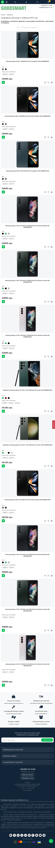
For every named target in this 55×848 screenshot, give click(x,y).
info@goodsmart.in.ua (45, 7)
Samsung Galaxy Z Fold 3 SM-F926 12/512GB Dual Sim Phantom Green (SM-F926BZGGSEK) (27, 610)
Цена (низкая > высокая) (29, 27)
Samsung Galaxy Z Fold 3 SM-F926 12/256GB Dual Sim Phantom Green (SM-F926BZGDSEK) (27, 281)
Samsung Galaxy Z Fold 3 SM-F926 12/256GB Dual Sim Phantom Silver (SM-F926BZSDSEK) (27, 336)
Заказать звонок (27, 775)
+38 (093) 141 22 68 (46, 5)
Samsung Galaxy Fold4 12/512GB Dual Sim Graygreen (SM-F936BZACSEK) (27, 171)
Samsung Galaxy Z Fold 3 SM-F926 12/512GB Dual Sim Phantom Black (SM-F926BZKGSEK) (27, 555)
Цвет (3, 67)
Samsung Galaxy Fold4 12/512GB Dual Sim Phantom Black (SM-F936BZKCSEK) (27, 500)
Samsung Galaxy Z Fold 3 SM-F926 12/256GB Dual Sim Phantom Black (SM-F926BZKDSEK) (27, 226)
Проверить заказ (27, 778)
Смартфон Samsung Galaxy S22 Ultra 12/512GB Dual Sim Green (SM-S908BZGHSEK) (27, 390)
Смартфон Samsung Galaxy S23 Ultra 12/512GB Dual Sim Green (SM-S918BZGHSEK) (27, 445)
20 (17, 27)
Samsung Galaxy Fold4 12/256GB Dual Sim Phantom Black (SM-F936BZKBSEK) (27, 116)
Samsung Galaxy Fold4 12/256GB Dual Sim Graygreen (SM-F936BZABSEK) (27, 61)
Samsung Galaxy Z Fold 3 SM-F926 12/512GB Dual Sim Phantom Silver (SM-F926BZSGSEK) (27, 664)
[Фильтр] (53, 424)
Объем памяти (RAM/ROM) (8, 72)
